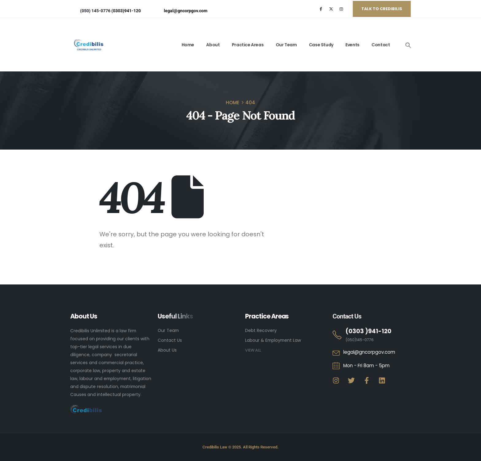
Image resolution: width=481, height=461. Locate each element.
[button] (382, 9)
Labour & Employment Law (273, 340)
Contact (380, 45)
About (213, 45)
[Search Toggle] (408, 45)
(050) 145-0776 (95, 10)
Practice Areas (248, 45)
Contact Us (170, 340)
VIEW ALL (253, 350)
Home (188, 45)
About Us (167, 350)
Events (352, 45)
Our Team (286, 45)
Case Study (321, 45)
